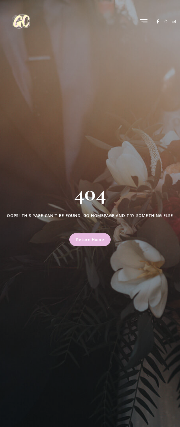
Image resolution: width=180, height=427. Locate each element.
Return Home (90, 239)
